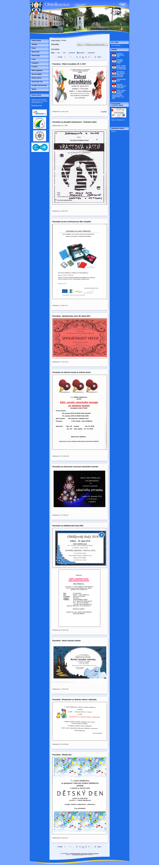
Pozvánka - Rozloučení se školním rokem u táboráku (74, 699)
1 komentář (104, 111)
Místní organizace (37, 70)
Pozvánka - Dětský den (62, 755)
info (64, 53)
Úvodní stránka (55, 40)
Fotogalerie (35, 63)
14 (80, 57)
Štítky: (53, 52)
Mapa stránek (84, 853)
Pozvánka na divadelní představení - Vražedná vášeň (74, 122)
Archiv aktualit (55, 49)
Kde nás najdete (37, 74)
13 (77, 57)
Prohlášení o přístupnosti (93, 853)
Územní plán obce (37, 81)
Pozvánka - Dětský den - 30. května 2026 (121, 86)
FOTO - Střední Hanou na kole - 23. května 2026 (121, 67)
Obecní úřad (35, 52)
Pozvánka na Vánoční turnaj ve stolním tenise (71, 372)
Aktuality (34, 44)
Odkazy (34, 89)
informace (72, 53)
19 (95, 57)
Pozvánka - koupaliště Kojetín (120, 61)
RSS (80, 44)
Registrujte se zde (36, 105)
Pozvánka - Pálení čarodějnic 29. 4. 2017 (69, 64)
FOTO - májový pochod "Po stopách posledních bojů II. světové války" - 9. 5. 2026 (119, 94)
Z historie (35, 67)
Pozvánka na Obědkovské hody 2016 (67, 526)
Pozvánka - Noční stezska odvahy (66, 641)
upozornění (91, 53)
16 (86, 57)
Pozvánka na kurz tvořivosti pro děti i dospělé (71, 222)
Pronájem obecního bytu (39, 85)
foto (58, 53)
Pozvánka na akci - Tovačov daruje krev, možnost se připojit (118, 74)
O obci (34, 59)
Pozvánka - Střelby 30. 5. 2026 (120, 55)
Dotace (34, 48)
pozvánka (81, 53)
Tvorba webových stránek (77, 854)
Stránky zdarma (36, 78)
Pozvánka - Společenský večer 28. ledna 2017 (71, 316)
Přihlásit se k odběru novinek (96, 44)
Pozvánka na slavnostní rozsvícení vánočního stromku (75, 467)
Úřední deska (36, 55)
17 (89, 57)
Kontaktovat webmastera (75, 853)
